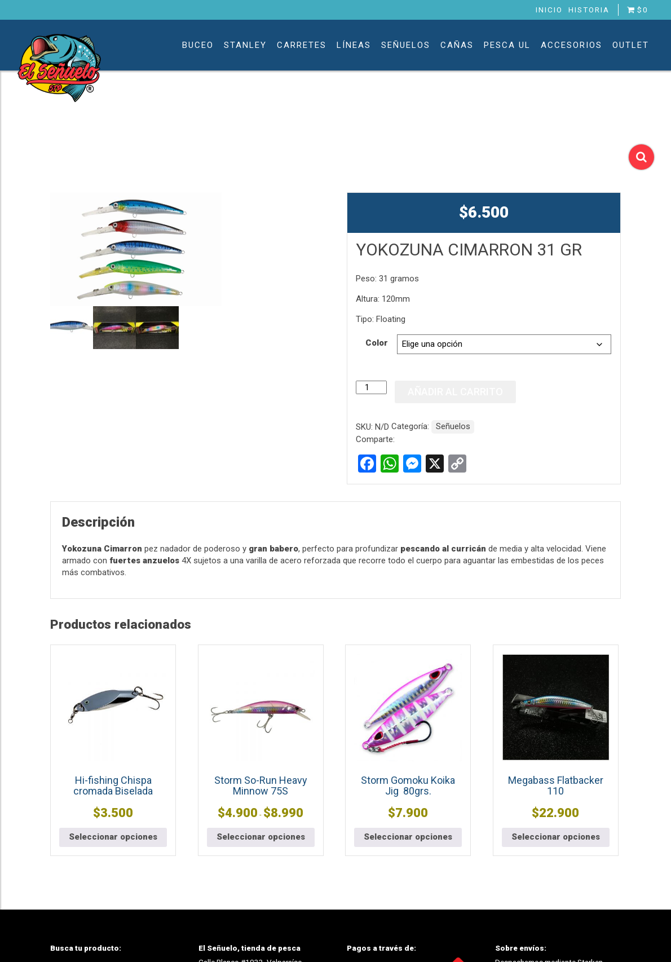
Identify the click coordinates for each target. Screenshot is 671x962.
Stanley (245, 45)
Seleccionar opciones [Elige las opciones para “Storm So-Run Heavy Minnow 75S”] (261, 837)
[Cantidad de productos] (371, 387)
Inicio (549, 9)
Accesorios (571, 45)
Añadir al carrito (455, 392)
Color (376, 343)
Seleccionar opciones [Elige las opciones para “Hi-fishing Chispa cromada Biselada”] (113, 837)
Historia (589, 9)
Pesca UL (507, 45)
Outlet (630, 45)
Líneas (354, 45)
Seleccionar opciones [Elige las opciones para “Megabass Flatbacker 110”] (555, 837)
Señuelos (405, 45)
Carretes (301, 45)
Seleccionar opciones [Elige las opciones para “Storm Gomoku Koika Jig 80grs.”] (408, 837)
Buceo (198, 45)
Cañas (457, 45)
